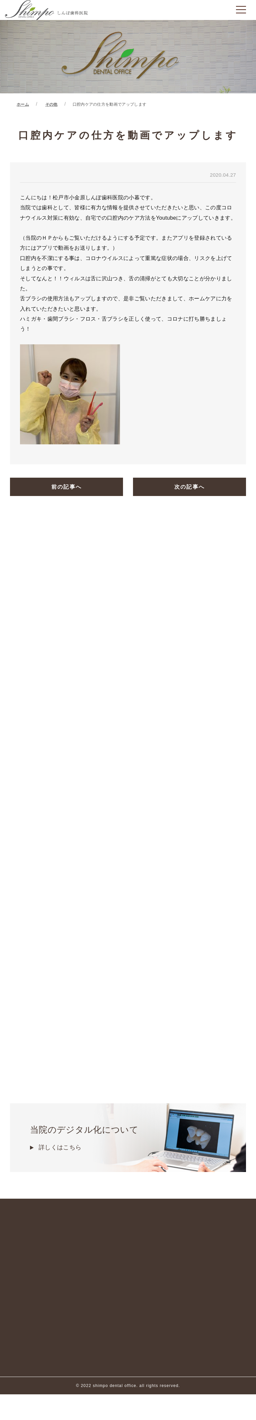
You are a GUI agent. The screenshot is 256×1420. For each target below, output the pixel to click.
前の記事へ (66, 487)
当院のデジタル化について (128, 1138)
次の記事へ (189, 487)
